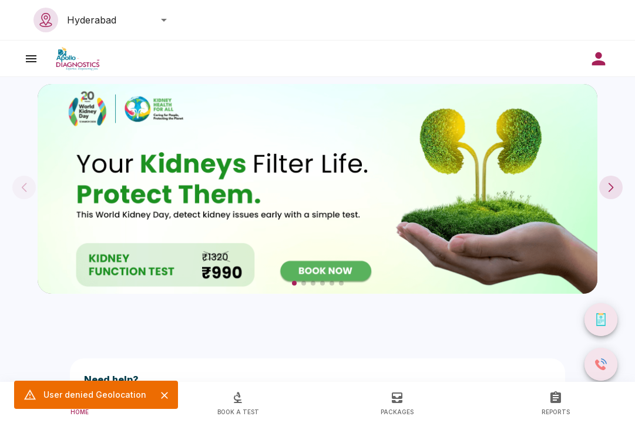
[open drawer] (31, 58)
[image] (78, 58)
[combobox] (113, 20)
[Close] (164, 395)
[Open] (164, 20)
